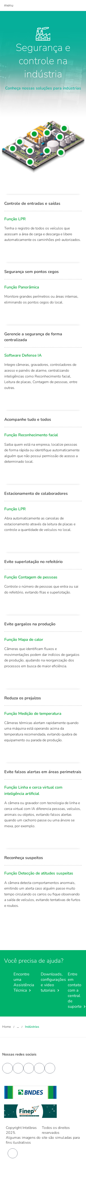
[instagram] (39, 1068)
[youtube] (18, 1068)
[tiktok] (50, 1068)
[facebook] (7, 1068)
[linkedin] (28, 1068)
